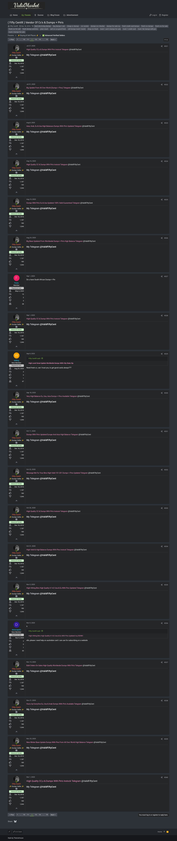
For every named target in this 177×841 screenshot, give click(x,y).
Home (160, 832)
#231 (166, 431)
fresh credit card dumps (130, 26)
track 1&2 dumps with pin (147, 29)
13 (36, 39)
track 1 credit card (129, 29)
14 (40, 39)
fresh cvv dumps (147, 26)
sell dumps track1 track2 (77, 29)
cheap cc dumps (73, 26)
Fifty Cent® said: (34, 358)
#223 (166, 123)
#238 (166, 701)
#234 (166, 546)
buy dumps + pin (59, 26)
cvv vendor (85, 26)
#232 (166, 470)
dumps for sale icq (113, 26)
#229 (166, 354)
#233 (166, 508)
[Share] (161, 46)
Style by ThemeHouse (15, 838)
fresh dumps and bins (30, 29)
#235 (166, 585)
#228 (166, 315)
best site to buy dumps (43, 26)
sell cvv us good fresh (58, 29)
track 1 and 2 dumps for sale (110, 29)
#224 (166, 161)
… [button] (20, 39)
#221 (166, 46)
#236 (166, 623)
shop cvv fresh (93, 29)
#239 (166, 739)
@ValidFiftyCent (75, 49)
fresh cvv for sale (161, 26)
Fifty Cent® (14, 26)
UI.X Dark (17, 832)
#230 (166, 393)
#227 (166, 276)
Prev (12, 40)
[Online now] (16, 50)
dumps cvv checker (98, 26)
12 (32, 39)
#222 (166, 85)
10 (24, 39)
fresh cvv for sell (14, 29)
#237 (166, 662)
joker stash (44, 29)
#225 (166, 200)
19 (47, 39)
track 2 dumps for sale (17, 32)
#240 (166, 777)
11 (28, 39)
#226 (166, 238)
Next (52, 40)
